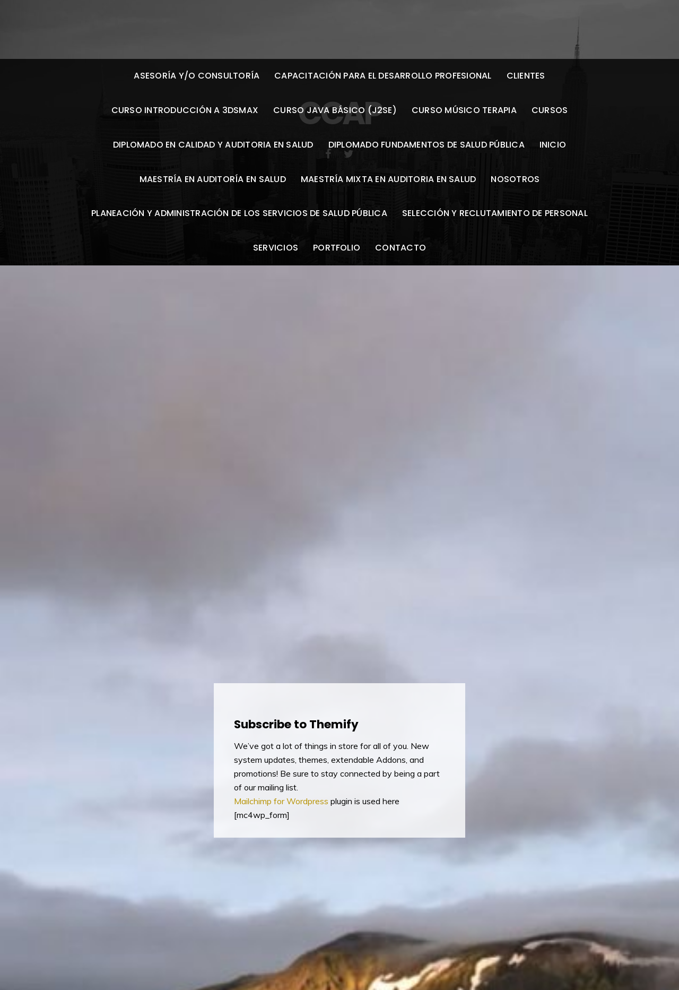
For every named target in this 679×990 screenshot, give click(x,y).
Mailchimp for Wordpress (282, 801)
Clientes (526, 76)
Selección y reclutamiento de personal (495, 213)
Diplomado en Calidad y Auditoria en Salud (213, 145)
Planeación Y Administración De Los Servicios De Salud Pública (239, 213)
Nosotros (515, 179)
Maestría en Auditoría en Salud (213, 179)
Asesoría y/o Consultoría (196, 76)
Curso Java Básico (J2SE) (335, 110)
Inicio (552, 145)
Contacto (400, 248)
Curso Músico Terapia (464, 110)
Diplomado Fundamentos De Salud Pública (426, 145)
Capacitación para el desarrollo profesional (382, 76)
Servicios (275, 248)
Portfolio (336, 248)
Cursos (550, 110)
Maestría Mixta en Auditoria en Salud (388, 179)
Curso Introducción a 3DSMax (184, 110)
